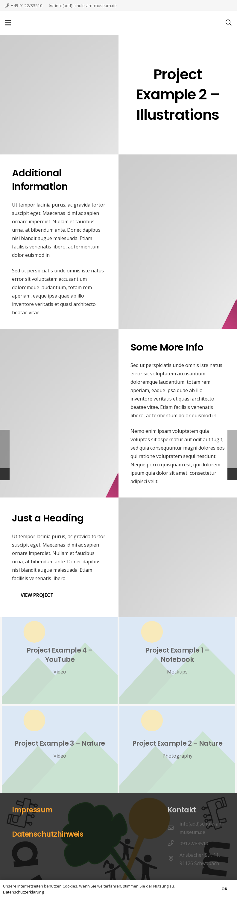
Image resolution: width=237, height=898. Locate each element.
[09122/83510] (174, 843)
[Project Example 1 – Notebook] (177, 660)
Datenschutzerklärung (23, 892)
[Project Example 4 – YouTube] (60, 660)
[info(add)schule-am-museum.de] (174, 828)
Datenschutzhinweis (47, 834)
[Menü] (8, 22)
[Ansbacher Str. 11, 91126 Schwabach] (174, 859)
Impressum (32, 810)
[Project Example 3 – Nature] (60, 749)
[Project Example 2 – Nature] (177, 749)
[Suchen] (228, 23)
